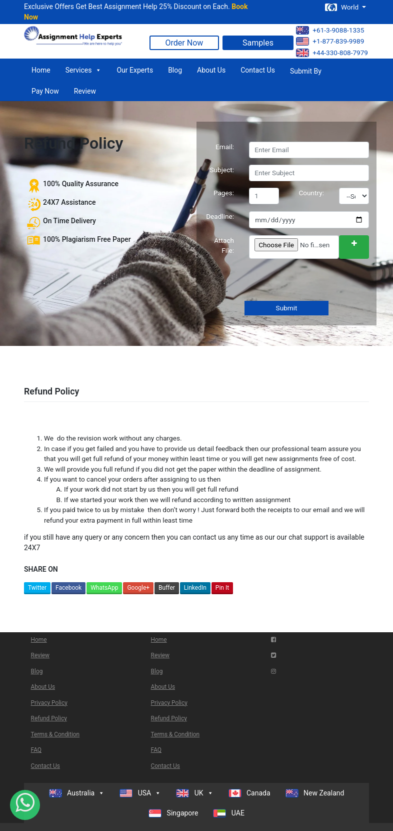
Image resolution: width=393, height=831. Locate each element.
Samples (258, 43)
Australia (77, 793)
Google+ (138, 587)
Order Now (185, 43)
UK (194, 793)
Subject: (222, 170)
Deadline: (220, 216)
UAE (228, 813)
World (342, 7)
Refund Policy (49, 718)
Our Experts (134, 70)
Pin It (222, 587)
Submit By (306, 71)
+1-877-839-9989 (330, 41)
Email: (225, 147)
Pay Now (45, 91)
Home (41, 70)
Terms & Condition (55, 734)
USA (140, 793)
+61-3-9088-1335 (330, 30)
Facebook (69, 587)
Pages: (224, 193)
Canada (249, 793)
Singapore (173, 813)
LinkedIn (195, 587)
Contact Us (257, 70)
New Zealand (315, 793)
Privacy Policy (49, 702)
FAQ (36, 749)
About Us (211, 70)
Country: (311, 193)
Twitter (37, 587)
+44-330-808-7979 (332, 53)
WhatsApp (104, 587)
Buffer (166, 587)
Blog (175, 70)
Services (84, 70)
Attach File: (224, 245)
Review (85, 91)
